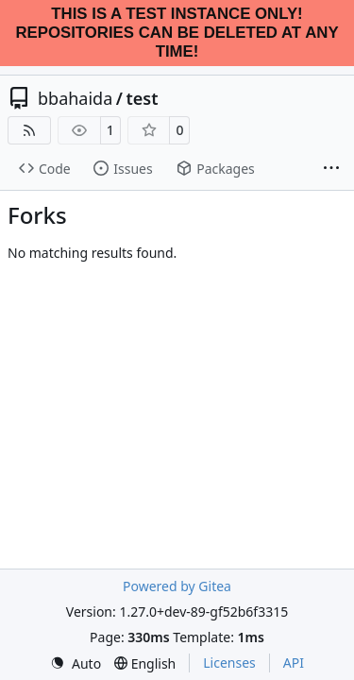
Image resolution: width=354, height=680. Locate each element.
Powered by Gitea (177, 586)
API (293, 663)
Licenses (229, 663)
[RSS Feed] (29, 130)
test (142, 98)
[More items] (331, 169)
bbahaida (75, 98)
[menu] (75, 663)
